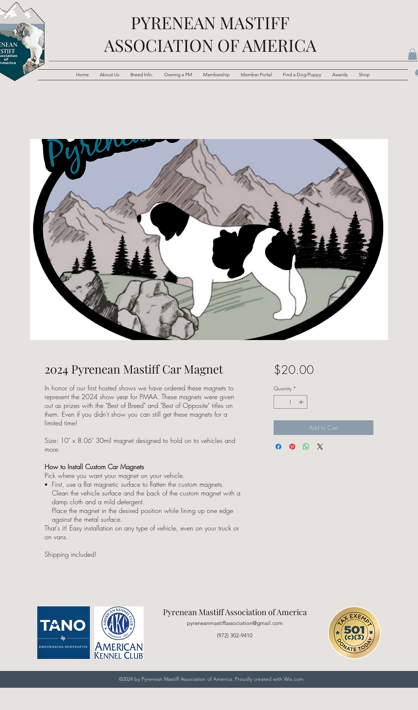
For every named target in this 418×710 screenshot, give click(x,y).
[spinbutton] (290, 401)
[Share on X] (320, 446)
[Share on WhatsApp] (306, 446)
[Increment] (301, 401)
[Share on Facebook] (278, 446)
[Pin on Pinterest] (292, 446)
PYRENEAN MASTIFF (210, 22)
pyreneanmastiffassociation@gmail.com (235, 623)
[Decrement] (279, 401)
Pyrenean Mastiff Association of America (235, 611)
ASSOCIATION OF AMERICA (210, 45)
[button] (142, 75)
